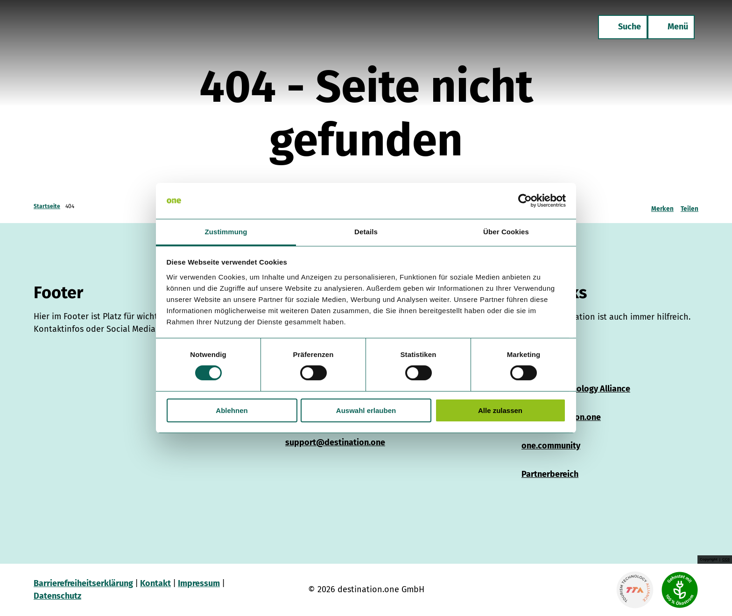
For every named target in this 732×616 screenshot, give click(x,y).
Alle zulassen (500, 410)
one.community (550, 446)
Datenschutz (57, 596)
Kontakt (155, 583)
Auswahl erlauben (366, 410)
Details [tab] (366, 232)
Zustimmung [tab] (226, 232)
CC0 (726, 559)
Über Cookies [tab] (506, 232)
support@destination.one (335, 442)
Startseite (47, 206)
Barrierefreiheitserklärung (83, 583)
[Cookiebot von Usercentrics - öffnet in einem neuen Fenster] (525, 201)
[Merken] (662, 206)
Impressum (199, 583)
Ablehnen (231, 410)
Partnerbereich (549, 474)
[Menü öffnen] (671, 27)
